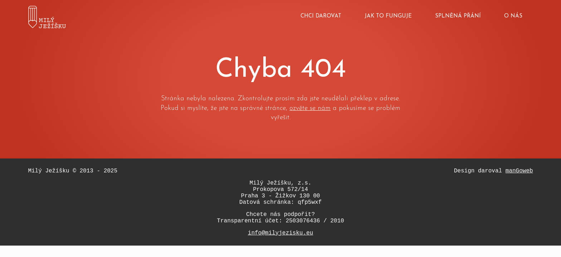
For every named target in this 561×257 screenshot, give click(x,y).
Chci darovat (321, 16)
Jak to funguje (388, 16)
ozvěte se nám (310, 108)
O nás (513, 16)
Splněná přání (458, 16)
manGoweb (519, 171)
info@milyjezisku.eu (280, 233)
